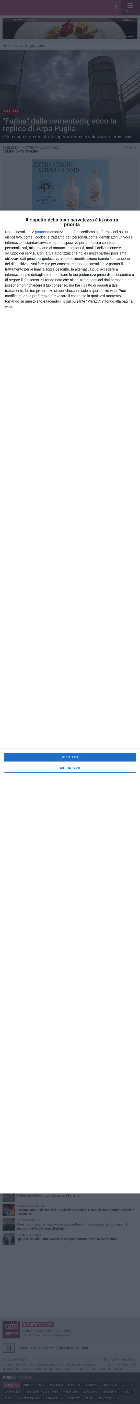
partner (40, 232)
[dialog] (70, 702)
